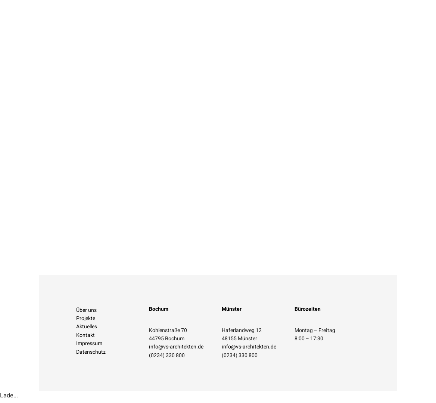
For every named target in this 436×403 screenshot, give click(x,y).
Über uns (86, 312)
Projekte (85, 321)
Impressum (89, 346)
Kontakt (85, 337)
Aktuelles (86, 329)
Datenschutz (91, 354)
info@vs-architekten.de (176, 349)
